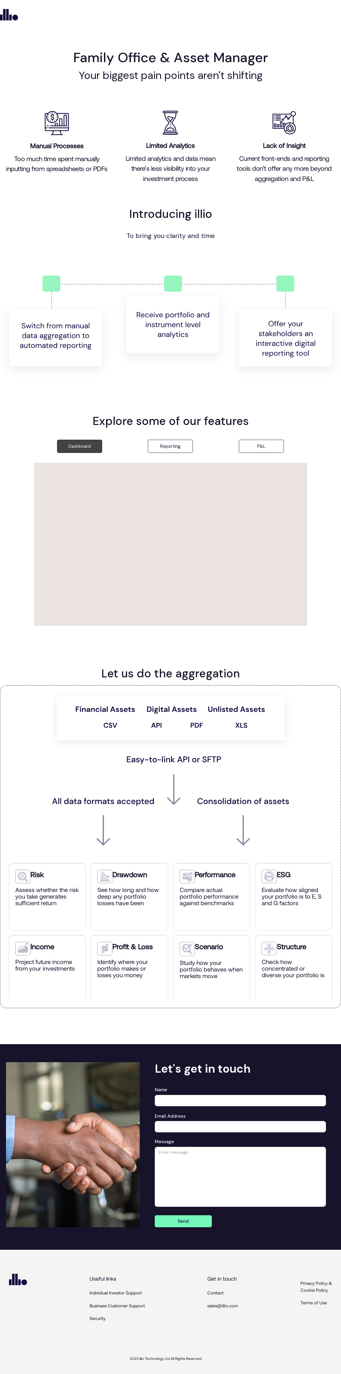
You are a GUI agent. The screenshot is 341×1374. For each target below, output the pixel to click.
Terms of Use (313, 1302)
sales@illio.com (222, 1305)
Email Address (170, 1116)
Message (164, 1142)
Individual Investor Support (116, 1292)
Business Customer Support (117, 1305)
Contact (215, 1292)
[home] (9, 15)
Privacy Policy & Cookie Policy (316, 1286)
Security (97, 1318)
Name (161, 1090)
